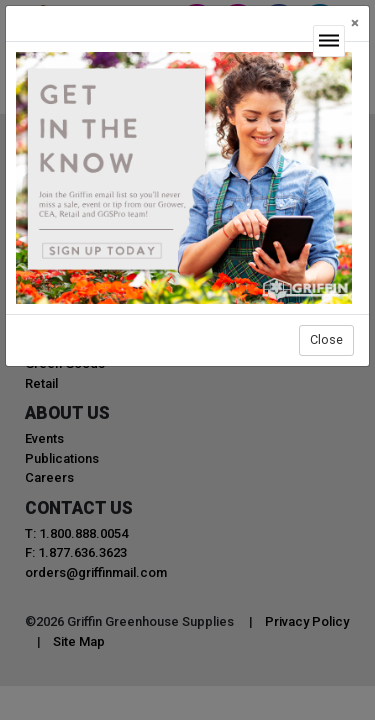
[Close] (355, 23)
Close (326, 339)
